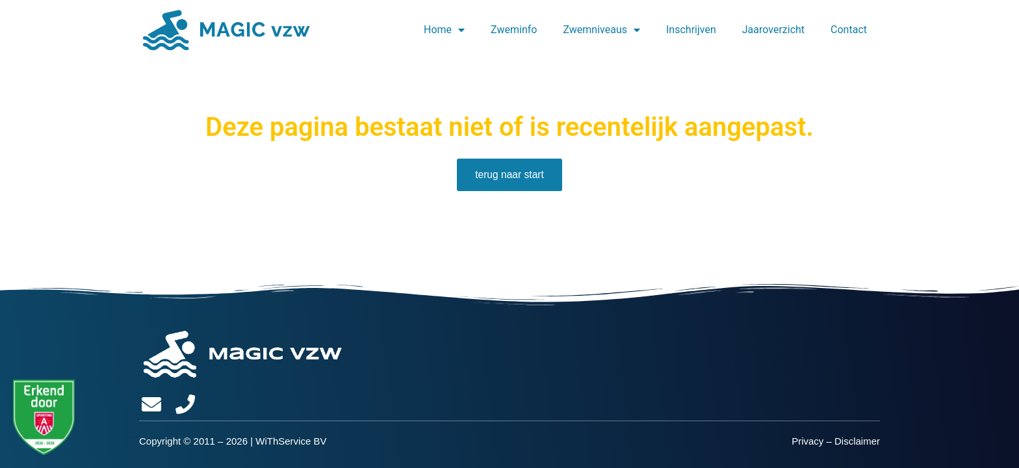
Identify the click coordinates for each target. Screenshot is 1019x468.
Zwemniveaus (601, 30)
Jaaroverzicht (773, 29)
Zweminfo (514, 29)
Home (444, 30)
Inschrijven (691, 29)
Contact (849, 29)
